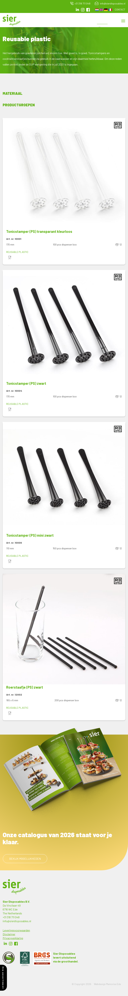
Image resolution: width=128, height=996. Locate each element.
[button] (64, 173)
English (101, 10)
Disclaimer (9, 934)
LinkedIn (77, 9)
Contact (120, 9)
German (106, 10)
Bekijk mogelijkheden (25, 858)
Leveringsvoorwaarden (16, 930)
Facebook (16, 943)
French (110, 10)
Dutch (97, 10)
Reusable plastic (17, 251)
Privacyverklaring (13, 938)
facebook (88, 9)
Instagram (82, 9)
